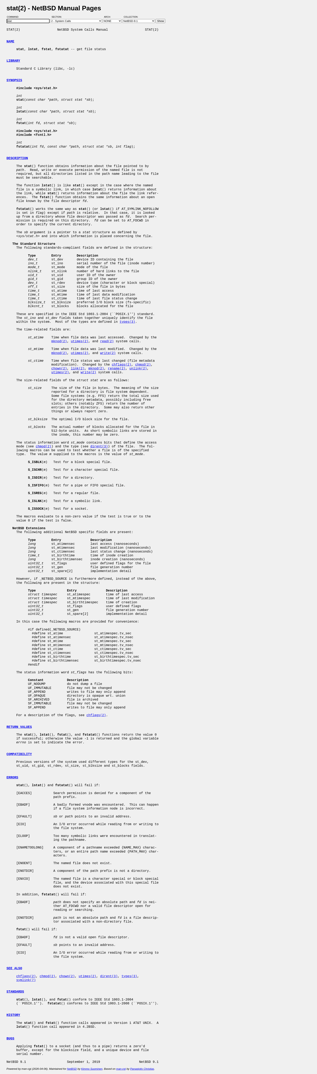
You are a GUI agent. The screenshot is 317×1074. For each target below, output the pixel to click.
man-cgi (121, 1068)
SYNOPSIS (14, 80)
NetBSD (72, 1068)
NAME (10, 41)
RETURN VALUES (19, 727)
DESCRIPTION (17, 158)
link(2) (77, 368)
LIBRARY (13, 61)
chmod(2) (143, 365)
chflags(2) (121, 365)
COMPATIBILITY (19, 754)
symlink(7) (26, 980)
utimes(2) (79, 341)
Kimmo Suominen (91, 1068)
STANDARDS (15, 992)
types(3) (127, 322)
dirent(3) (99, 446)
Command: (14, 17)
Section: (58, 17)
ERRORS (12, 777)
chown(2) (59, 368)
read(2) (107, 341)
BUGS (10, 1038)
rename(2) (116, 368)
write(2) (108, 353)
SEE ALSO (14, 968)
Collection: (131, 17)
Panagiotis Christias (142, 1068)
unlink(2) (138, 368)
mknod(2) (59, 341)
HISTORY (13, 1015)
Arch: (109, 17)
